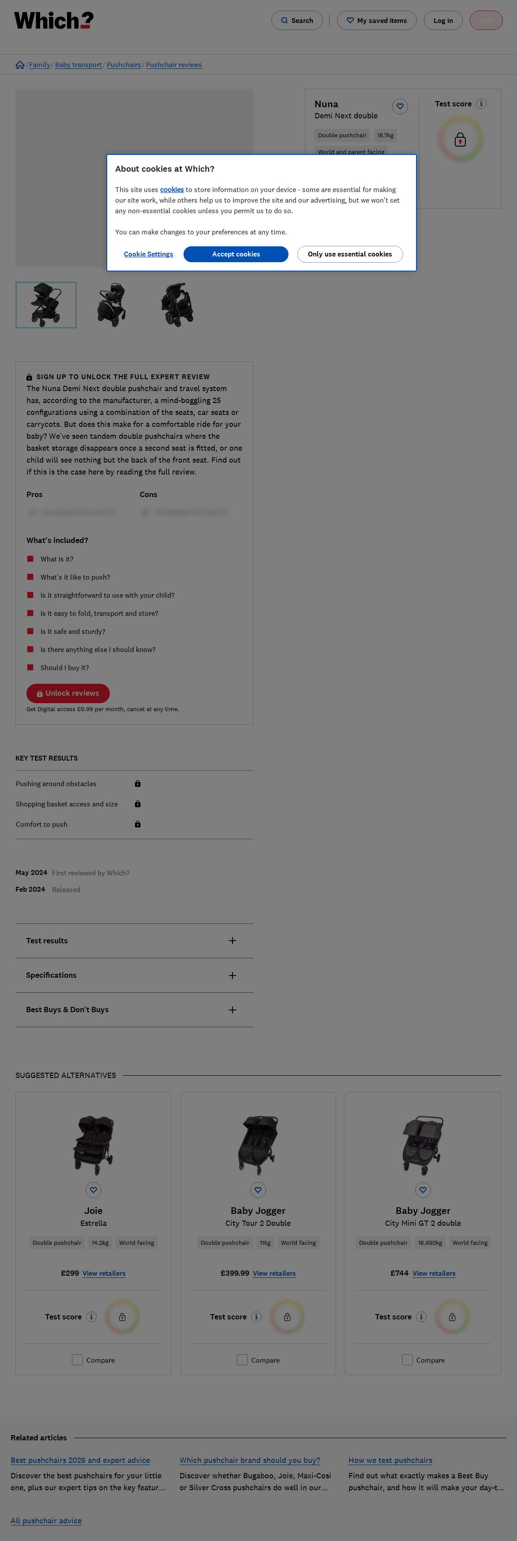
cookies (172, 189)
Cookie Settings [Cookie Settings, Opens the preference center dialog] (148, 254)
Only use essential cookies (350, 254)
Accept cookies (236, 254)
